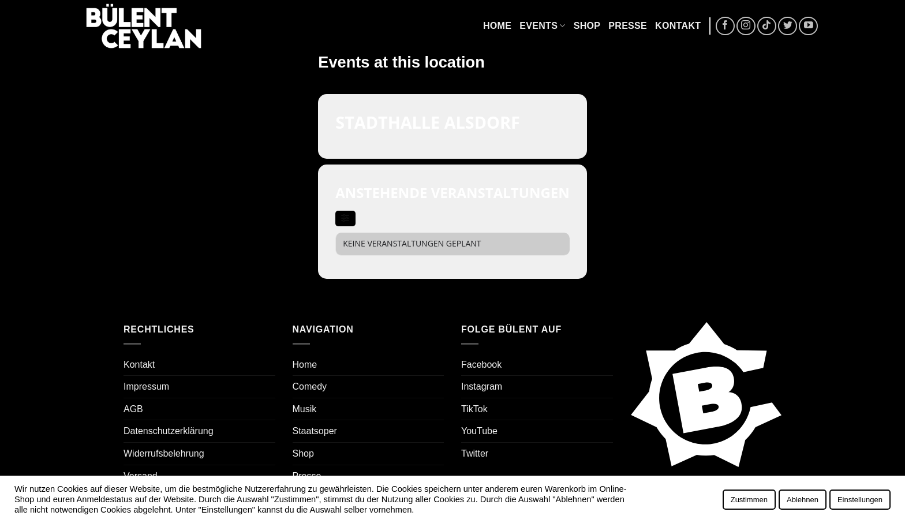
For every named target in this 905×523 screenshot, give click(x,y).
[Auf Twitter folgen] (787, 26)
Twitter (474, 453)
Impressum (146, 386)
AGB (133, 409)
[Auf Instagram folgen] (746, 26)
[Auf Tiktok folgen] (766, 26)
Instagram (481, 386)
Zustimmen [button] (749, 499)
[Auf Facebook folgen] (725, 26)
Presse (627, 26)
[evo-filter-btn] (345, 218)
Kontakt (678, 26)
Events (542, 25)
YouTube (479, 431)
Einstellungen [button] (859, 499)
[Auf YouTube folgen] (808, 26)
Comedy (310, 386)
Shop (587, 26)
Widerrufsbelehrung (164, 453)
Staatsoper (315, 431)
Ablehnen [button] (802, 499)
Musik (305, 409)
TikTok (474, 409)
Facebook (481, 364)
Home (497, 26)
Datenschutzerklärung (169, 431)
